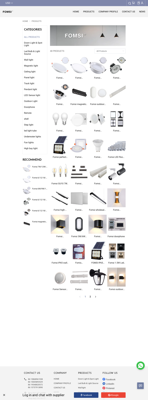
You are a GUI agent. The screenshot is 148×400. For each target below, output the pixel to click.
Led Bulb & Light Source (88, 383)
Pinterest (108, 388)
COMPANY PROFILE (62, 383)
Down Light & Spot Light (88, 379)
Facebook (109, 379)
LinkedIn (108, 383)
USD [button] (9, 3)
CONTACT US (59, 388)
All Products (32, 37)
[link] (25, 21)
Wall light (82, 388)
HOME (25, 21)
